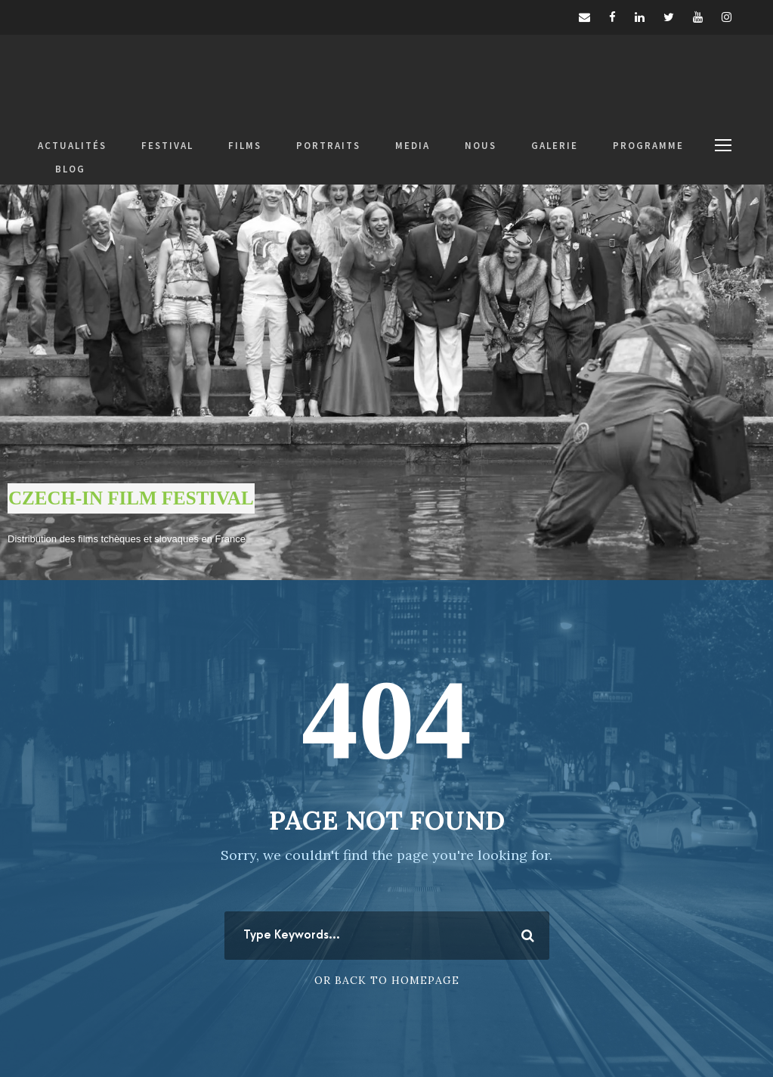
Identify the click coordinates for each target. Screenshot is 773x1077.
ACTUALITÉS (72, 145)
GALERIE (554, 145)
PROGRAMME (648, 145)
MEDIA (412, 145)
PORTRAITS (328, 145)
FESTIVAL (167, 145)
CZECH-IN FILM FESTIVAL (131, 498)
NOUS (480, 145)
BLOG (70, 169)
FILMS (244, 145)
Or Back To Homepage (386, 980)
